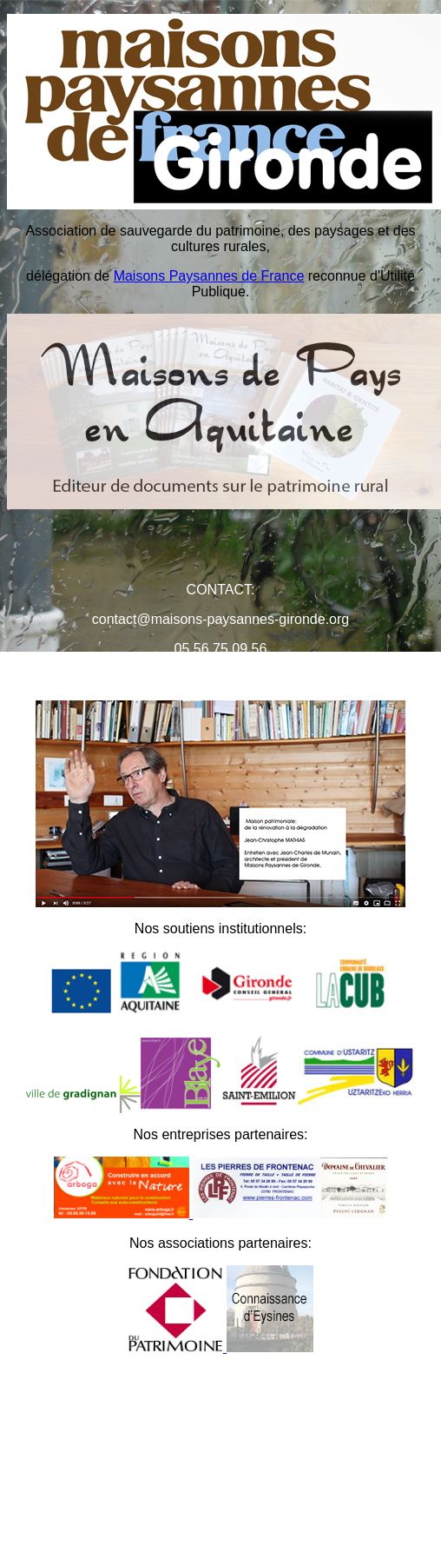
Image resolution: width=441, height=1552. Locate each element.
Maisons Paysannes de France (209, 276)
